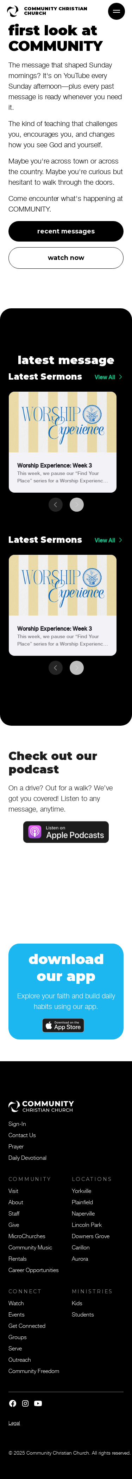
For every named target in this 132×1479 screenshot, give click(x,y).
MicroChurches (26, 1235)
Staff (13, 1213)
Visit (13, 1190)
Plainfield (82, 1202)
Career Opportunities (33, 1269)
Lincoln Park (87, 1224)
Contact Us (22, 1134)
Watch (16, 1303)
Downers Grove (90, 1235)
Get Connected (26, 1325)
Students (83, 1314)
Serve (15, 1348)
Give (13, 1224)
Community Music (30, 1247)
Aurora (80, 1258)
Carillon (81, 1247)
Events (16, 1314)
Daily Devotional (27, 1157)
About (15, 1202)
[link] (63, 442)
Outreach (19, 1359)
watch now (66, 257)
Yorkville (81, 1190)
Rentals (17, 1258)
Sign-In (17, 1123)
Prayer (16, 1146)
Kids (77, 1303)
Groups (17, 1336)
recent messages (66, 231)
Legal (14, 1422)
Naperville (83, 1213)
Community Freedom (33, 1370)
